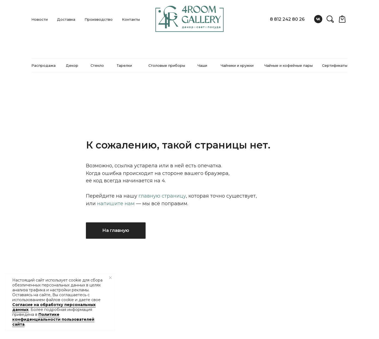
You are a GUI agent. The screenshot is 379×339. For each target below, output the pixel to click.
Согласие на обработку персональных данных (54, 307)
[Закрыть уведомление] (110, 277)
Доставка (66, 19)
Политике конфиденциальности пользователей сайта (53, 319)
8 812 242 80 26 (287, 19)
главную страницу (162, 196)
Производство (99, 19)
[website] (330, 19)
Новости (39, 19)
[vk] (318, 19)
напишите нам (116, 204)
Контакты (131, 19)
